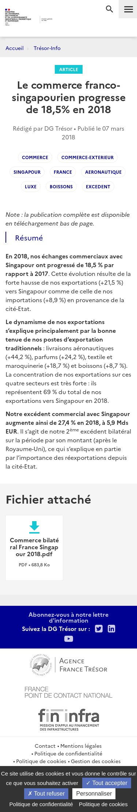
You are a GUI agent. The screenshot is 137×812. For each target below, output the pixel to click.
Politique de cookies (41, 761)
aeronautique (103, 172)
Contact (45, 745)
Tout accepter (106, 783)
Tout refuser (46, 793)
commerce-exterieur (87, 157)
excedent (98, 186)
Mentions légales (81, 745)
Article (68, 69)
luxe (31, 186)
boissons (61, 186)
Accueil (14, 47)
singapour (27, 172)
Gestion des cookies (96, 761)
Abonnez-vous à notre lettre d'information (68, 617)
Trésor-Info (47, 47)
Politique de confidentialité (68, 753)
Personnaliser (94, 793)
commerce (35, 157)
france (63, 172)
